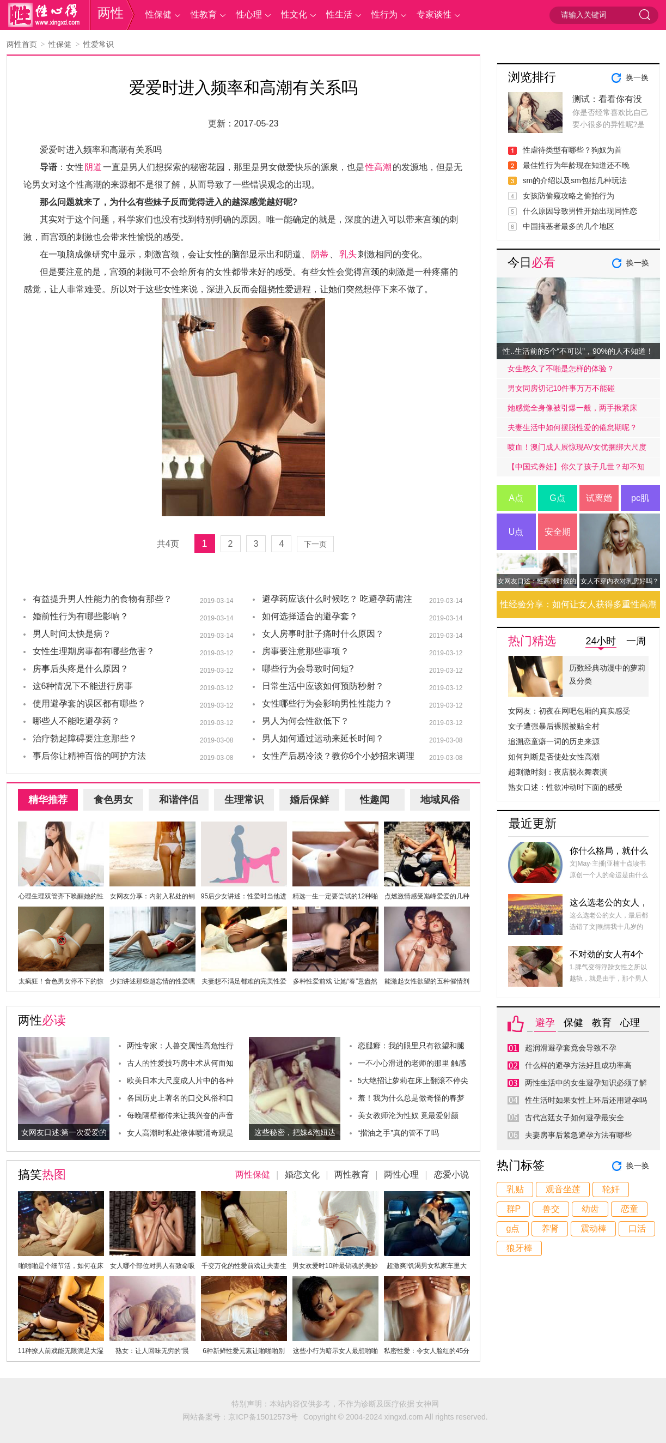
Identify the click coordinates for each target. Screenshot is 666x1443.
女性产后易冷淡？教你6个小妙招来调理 (338, 755)
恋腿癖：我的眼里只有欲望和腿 (411, 1045)
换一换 (637, 77)
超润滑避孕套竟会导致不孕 (570, 1047)
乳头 (348, 254)
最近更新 (533, 823)
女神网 (427, 1403)
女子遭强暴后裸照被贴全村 (554, 726)
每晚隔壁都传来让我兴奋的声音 (180, 1115)
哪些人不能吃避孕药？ (76, 721)
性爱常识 (98, 44)
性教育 (204, 14)
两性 (110, 12)
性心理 (249, 14)
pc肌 (640, 498)
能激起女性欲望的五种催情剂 (426, 981)
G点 (557, 498)
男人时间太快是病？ (72, 633)
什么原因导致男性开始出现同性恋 (580, 211)
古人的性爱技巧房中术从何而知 (180, 1063)
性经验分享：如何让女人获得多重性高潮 (578, 604)
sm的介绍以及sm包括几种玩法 (575, 180)
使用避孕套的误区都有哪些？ (89, 703)
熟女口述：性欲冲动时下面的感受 (565, 787)
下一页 (315, 544)
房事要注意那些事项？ (305, 651)
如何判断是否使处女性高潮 (554, 756)
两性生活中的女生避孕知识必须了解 (586, 1082)
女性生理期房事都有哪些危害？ (94, 651)
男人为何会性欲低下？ (305, 721)
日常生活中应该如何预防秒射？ (323, 686)
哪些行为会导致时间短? (308, 668)
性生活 (339, 14)
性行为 (384, 14)
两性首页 (22, 44)
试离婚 (599, 498)
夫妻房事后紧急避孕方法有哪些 (578, 1135)
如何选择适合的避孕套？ (310, 616)
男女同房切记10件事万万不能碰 (561, 388)
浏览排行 (532, 77)
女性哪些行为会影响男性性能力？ (327, 703)
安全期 (558, 531)
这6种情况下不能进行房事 (83, 686)
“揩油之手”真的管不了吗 (398, 1132)
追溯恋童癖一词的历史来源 (554, 741)
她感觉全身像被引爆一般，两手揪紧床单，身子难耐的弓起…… (572, 410)
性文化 (294, 14)
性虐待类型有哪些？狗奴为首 (572, 150)
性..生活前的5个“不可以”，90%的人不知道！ (578, 351)
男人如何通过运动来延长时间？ (323, 738)
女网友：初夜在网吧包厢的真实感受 (569, 711)
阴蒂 (319, 254)
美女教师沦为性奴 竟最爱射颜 (408, 1115)
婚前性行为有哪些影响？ (81, 616)
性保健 (158, 14)
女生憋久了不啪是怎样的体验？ (561, 368)
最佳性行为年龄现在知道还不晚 (576, 165)
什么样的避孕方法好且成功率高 (578, 1065)
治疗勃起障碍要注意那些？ (85, 738)
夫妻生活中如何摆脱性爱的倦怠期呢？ (572, 427)
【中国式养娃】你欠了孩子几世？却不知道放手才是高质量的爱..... (576, 469)
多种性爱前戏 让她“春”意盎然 (335, 981)
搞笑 (42, 1174)
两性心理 (401, 1174)
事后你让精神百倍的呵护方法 (89, 755)
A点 (516, 498)
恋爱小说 (451, 1174)
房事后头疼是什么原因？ (81, 668)
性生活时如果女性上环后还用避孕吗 (586, 1100)
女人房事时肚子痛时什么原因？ (323, 633)
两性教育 (351, 1174)
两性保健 (252, 1174)
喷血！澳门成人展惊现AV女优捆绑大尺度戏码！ (577, 450)
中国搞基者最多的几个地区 (568, 226)
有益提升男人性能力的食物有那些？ (102, 598)
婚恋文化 (302, 1174)
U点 (516, 531)
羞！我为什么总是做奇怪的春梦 (411, 1098)
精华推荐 (48, 799)
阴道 (93, 167)
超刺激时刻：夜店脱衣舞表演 (557, 772)
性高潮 (378, 167)
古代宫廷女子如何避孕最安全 (574, 1117)
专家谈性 (434, 14)
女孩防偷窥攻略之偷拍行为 (568, 195)
